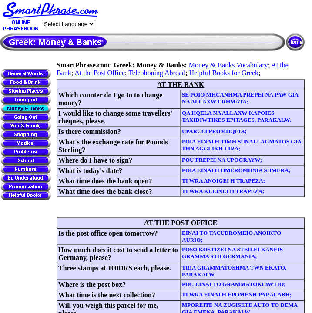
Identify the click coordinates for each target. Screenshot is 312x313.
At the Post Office (99, 73)
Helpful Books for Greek (224, 73)
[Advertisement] (203, 17)
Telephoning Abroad (156, 73)
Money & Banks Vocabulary (228, 65)
